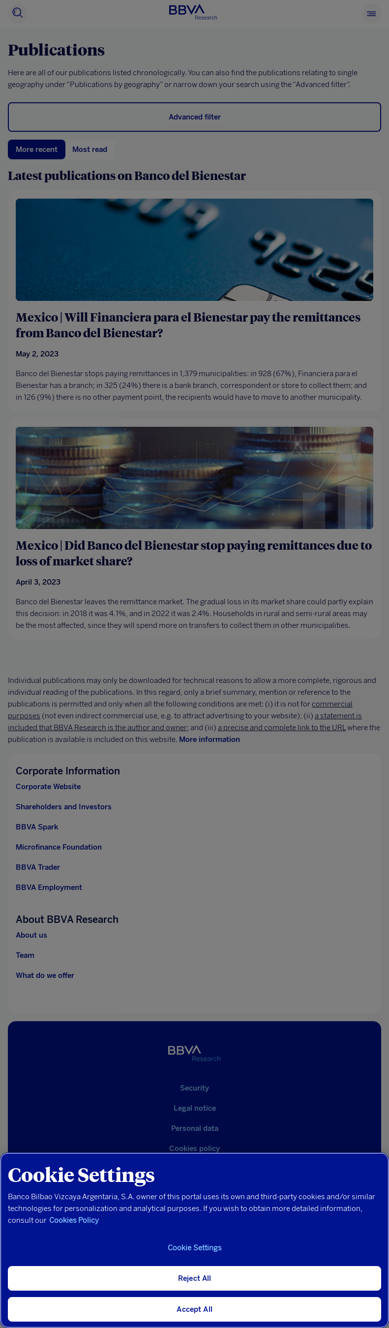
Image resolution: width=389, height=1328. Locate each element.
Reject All (194, 1278)
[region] (194, 1240)
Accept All (194, 1309)
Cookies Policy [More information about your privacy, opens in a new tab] (74, 1220)
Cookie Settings (195, 1247)
